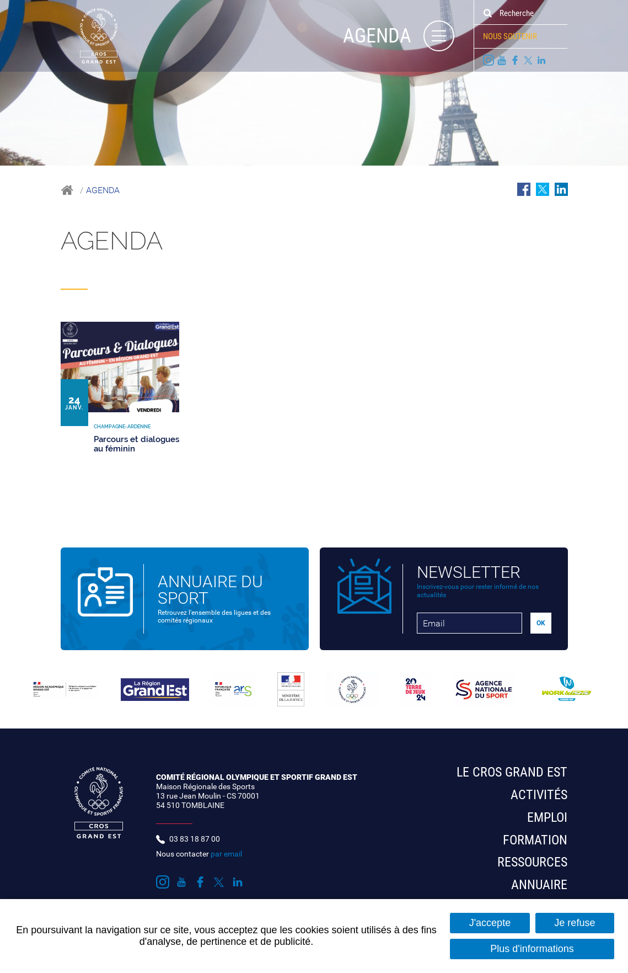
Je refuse (574, 922)
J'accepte (490, 922)
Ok (487, 13)
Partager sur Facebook (523, 189)
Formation (535, 840)
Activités (539, 794)
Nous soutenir (510, 36)
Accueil (67, 190)
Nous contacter (199, 853)
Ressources (532, 862)
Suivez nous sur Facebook (515, 60)
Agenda (103, 190)
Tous (74, 280)
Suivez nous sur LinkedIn (541, 60)
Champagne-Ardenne (172, 280)
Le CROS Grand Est (512, 772)
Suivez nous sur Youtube (501, 60)
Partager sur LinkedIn (561, 189)
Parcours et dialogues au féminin (136, 444)
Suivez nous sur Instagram (488, 60)
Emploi (547, 817)
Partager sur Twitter (542, 189)
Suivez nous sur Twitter (528, 60)
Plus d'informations (532, 948)
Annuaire (539, 884)
